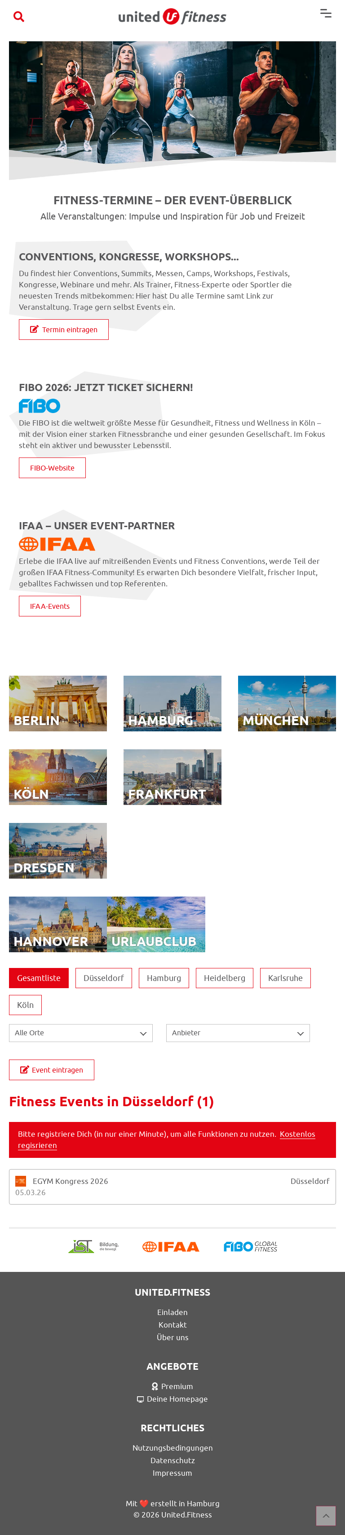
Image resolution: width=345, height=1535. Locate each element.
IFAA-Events (50, 606)
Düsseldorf (104, 978)
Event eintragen (51, 1070)
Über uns (173, 1337)
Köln (25, 1005)
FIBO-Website (52, 468)
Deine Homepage (172, 1398)
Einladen (172, 1312)
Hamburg (164, 978)
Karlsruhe (285, 978)
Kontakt (173, 1324)
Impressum (172, 1473)
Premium (172, 1386)
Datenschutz (172, 1460)
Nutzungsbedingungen (173, 1447)
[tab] (172, 1187)
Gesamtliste (39, 978)
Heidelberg (224, 978)
